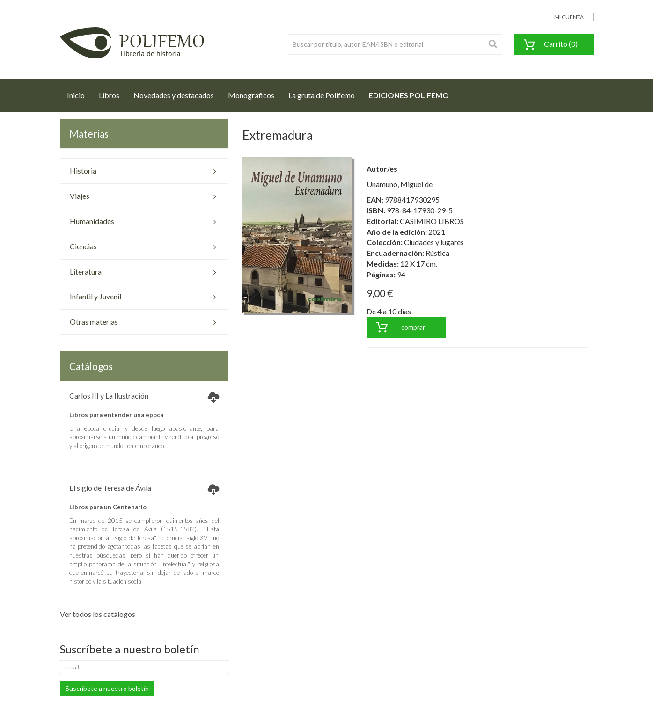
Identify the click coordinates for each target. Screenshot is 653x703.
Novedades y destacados (173, 95)
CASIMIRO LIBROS (432, 221)
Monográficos (251, 95)
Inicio (79, 93)
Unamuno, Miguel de (400, 184)
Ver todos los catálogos (97, 613)
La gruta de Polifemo (321, 95)
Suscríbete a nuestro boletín (107, 688)
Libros (109, 95)
